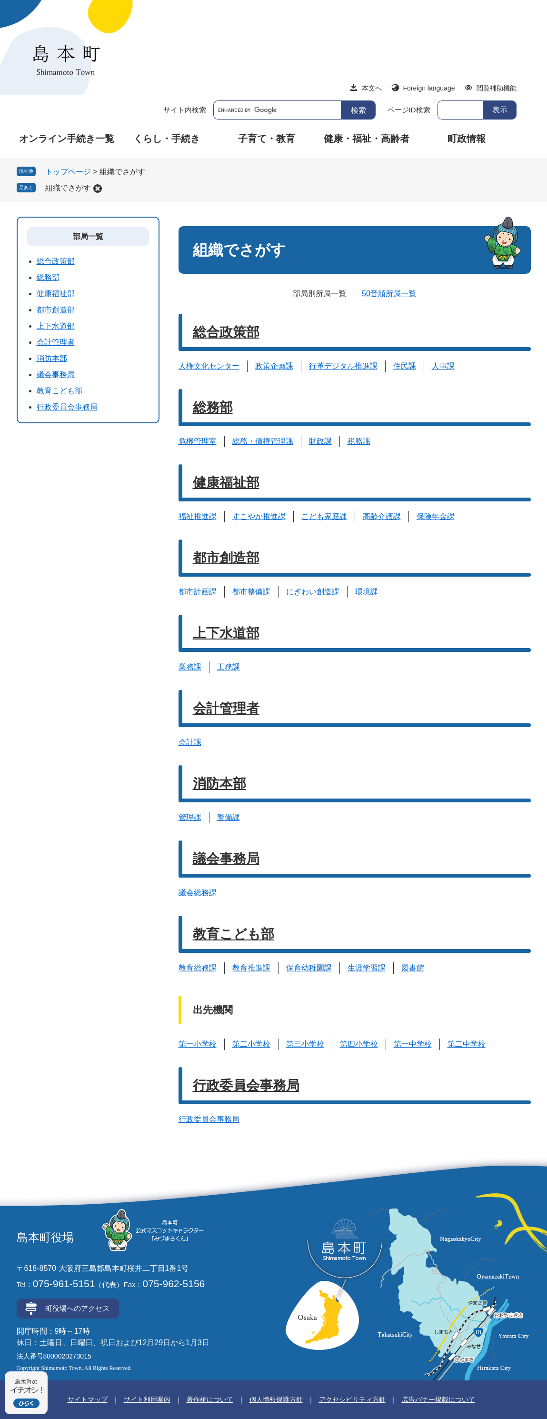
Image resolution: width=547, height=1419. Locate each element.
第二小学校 (251, 1044)
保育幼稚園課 (309, 968)
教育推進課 (251, 968)
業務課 (190, 667)
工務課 (228, 667)
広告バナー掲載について (438, 1399)
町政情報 (467, 138)
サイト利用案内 (147, 1399)
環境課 (366, 592)
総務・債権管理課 (262, 441)
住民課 (404, 366)
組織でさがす (68, 188)
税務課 (359, 441)
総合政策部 (226, 332)
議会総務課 (198, 893)
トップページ (68, 172)
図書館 (412, 968)
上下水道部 (226, 633)
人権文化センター (209, 366)
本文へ (372, 88)
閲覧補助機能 (497, 88)
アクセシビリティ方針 (352, 1399)
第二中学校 (467, 1044)
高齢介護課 (382, 516)
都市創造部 (226, 557)
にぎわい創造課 (312, 592)
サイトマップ (88, 1399)
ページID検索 (409, 110)
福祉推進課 (198, 516)
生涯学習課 (367, 968)
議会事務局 (226, 858)
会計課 (190, 742)
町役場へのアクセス (77, 1308)
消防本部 (219, 783)
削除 (97, 188)
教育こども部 (233, 934)
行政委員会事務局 (246, 1085)
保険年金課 (436, 516)
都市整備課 (251, 592)
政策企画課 (274, 366)
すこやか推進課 (259, 516)
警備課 (228, 817)
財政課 (320, 441)
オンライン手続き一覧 (66, 138)
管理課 (190, 817)
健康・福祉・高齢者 (366, 138)
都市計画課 (198, 592)
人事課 (443, 366)
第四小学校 (359, 1044)
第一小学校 (198, 1044)
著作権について (210, 1399)
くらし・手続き (166, 138)
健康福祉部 (226, 482)
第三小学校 (305, 1044)
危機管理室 (198, 441)
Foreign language (429, 88)
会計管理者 (226, 708)
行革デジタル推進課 (343, 366)
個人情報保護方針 (276, 1399)
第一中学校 (413, 1044)
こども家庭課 (324, 516)
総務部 (213, 407)
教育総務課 (198, 968)
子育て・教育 (266, 138)
